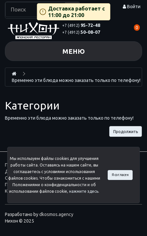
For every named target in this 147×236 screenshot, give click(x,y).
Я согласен (120, 175)
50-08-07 (81, 32)
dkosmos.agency (56, 214)
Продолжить (125, 131)
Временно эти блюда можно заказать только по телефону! (76, 80)
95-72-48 (81, 25)
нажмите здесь (83, 191)
